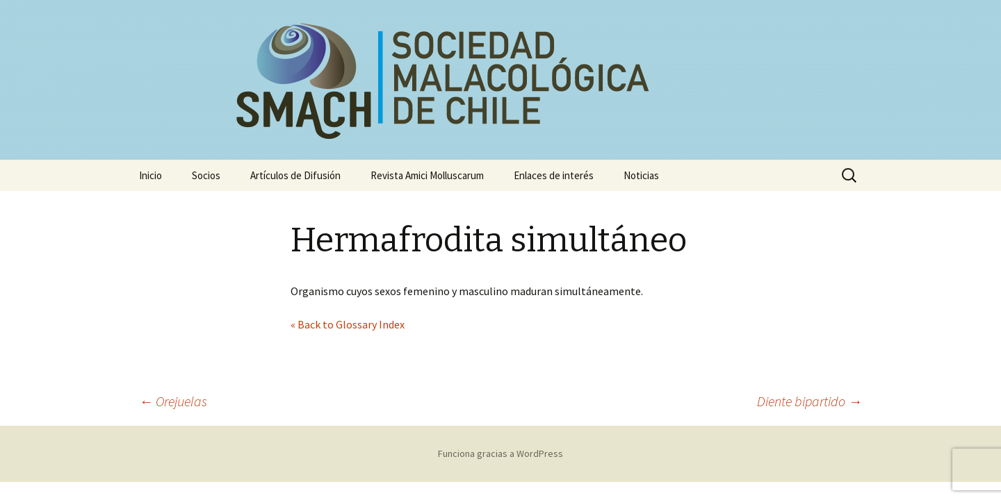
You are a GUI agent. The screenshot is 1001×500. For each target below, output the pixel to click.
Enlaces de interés (554, 175)
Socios (206, 175)
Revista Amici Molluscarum (427, 175)
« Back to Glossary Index (348, 324)
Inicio (150, 175)
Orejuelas (173, 401)
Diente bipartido (809, 401)
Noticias (641, 175)
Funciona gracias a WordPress (500, 453)
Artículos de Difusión (295, 175)
